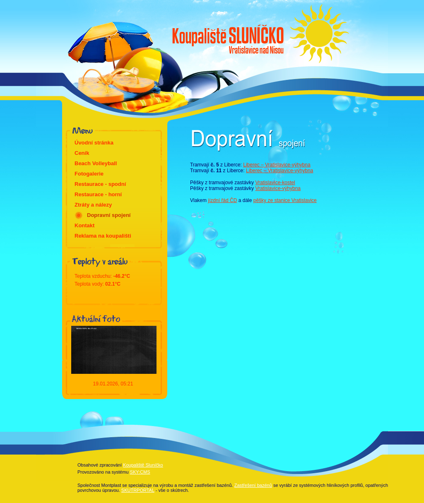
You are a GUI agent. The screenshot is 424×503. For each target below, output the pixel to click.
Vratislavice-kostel (275, 182)
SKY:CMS (140, 471)
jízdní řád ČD (222, 200)
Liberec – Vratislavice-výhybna (276, 165)
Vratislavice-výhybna (278, 188)
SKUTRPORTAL (137, 490)
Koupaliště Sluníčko (143, 464)
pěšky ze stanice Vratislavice (285, 200)
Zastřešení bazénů (253, 485)
